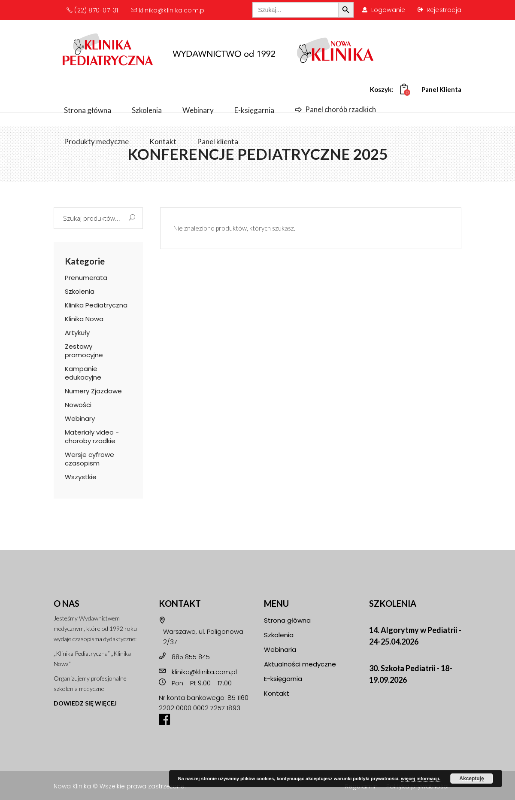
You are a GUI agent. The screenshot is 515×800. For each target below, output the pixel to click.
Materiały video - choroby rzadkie (92, 436)
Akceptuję (471, 779)
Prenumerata (86, 277)
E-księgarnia (283, 678)
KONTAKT (180, 603)
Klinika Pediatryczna (96, 305)
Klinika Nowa (84, 318)
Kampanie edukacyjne (83, 373)
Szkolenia (79, 291)
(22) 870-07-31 (92, 10)
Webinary (80, 418)
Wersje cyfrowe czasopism (89, 459)
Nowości (78, 404)
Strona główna (287, 620)
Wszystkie (81, 476)
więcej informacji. (420, 778)
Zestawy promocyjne (84, 350)
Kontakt (276, 693)
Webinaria (280, 649)
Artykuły (77, 332)
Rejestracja (444, 10)
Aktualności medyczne (300, 664)
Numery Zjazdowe (93, 390)
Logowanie (388, 10)
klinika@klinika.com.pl (168, 10)
